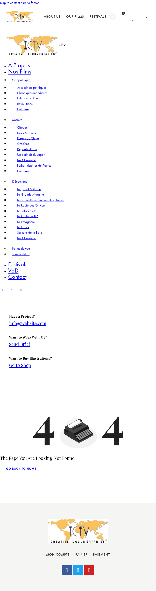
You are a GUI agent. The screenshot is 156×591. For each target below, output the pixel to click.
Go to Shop (20, 365)
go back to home (21, 469)
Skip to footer (30, 2)
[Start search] (147, 16)
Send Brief (19, 344)
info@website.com (27, 323)
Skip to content (10, 2)
